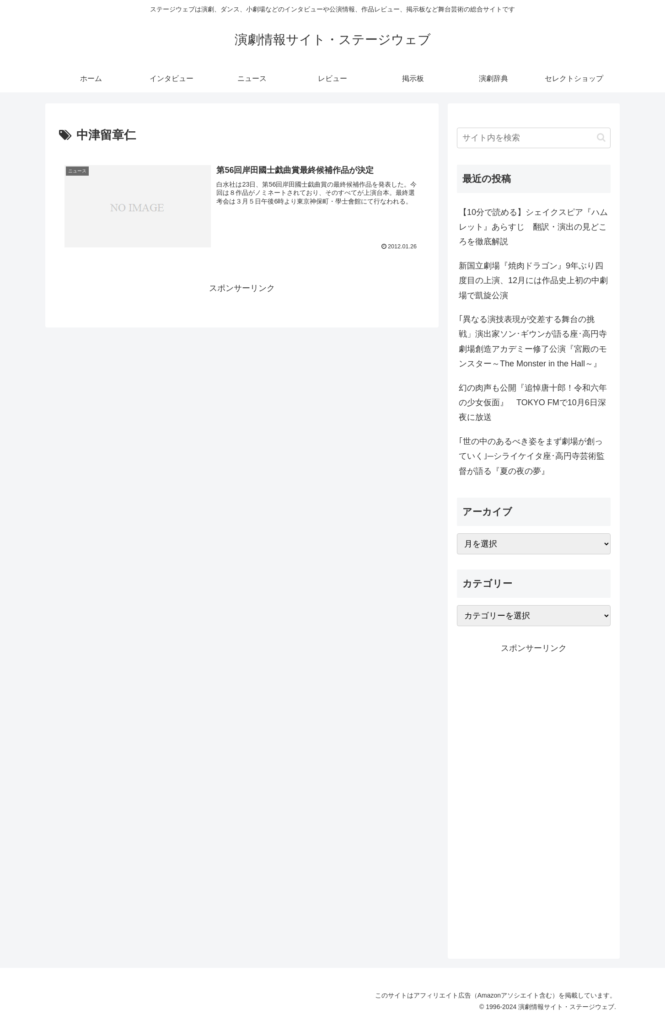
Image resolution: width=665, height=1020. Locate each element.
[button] (601, 137)
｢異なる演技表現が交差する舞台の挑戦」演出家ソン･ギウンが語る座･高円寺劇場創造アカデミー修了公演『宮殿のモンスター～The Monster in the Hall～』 (533, 341)
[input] (534, 138)
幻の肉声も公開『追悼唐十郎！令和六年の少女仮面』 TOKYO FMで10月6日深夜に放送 (533, 402)
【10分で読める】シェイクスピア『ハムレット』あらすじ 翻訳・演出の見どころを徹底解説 (533, 227)
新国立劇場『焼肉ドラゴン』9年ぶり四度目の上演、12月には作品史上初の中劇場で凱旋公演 (533, 280)
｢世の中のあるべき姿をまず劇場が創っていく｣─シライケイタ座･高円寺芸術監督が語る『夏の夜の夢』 (532, 456)
